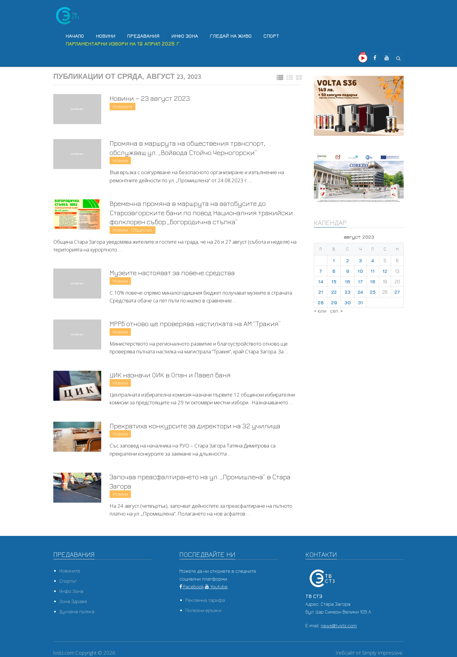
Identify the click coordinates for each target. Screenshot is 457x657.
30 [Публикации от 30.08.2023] (347, 301)
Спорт (268, 35)
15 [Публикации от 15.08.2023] (333, 280)
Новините (122, 105)
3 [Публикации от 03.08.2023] (360, 259)
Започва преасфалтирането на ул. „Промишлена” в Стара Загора (197, 481)
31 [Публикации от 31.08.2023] (360, 301)
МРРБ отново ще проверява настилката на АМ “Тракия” (202, 323)
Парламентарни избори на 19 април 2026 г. (123, 43)
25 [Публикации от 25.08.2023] (373, 290)
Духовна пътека (76, 612)
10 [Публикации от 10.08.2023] (360, 269)
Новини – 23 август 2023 (152, 97)
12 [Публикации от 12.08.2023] (384, 269)
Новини (104, 35)
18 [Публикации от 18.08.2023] (372, 280)
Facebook (191, 587)
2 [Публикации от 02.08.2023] (347, 259)
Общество (141, 229)
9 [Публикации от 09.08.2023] (347, 269)
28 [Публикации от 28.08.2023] (321, 301)
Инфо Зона (182, 35)
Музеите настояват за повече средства (178, 272)
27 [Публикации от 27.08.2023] (397, 290)
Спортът (68, 581)
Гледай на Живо (228, 35)
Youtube (216, 587)
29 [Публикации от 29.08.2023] (334, 301)
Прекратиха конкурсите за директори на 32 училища (201, 426)
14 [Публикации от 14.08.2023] (320, 280)
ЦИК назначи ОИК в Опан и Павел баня (174, 374)
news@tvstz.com (339, 626)
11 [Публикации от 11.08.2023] (372, 269)
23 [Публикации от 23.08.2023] (347, 290)
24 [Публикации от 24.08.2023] (360, 290)
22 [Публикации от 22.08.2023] (334, 290)
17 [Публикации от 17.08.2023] (360, 280)
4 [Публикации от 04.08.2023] (372, 259)
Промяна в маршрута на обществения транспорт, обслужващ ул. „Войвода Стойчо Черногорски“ (193, 146)
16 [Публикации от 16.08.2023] (347, 280)
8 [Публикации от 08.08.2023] (333, 269)
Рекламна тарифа (205, 601)
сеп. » (336, 309)
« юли (320, 309)
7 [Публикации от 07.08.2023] (320, 269)
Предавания (141, 35)
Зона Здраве (73, 602)
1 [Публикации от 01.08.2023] (334, 259)
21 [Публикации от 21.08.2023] (320, 290)
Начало (74, 35)
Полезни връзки (203, 611)
